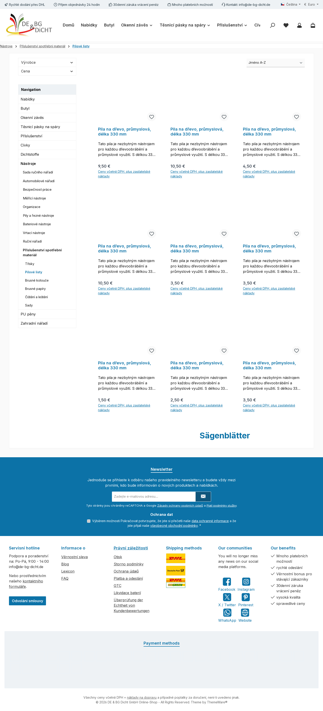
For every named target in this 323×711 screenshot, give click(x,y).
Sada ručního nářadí (38, 172)
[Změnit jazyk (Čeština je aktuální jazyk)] (291, 4)
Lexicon (67, 571)
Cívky (25, 145)
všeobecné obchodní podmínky (174, 525)
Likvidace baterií (127, 592)
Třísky (29, 264)
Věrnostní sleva (74, 556)
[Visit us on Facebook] (226, 584)
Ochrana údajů (126, 571)
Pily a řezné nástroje (38, 215)
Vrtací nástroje (34, 233)
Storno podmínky (129, 564)
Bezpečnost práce (37, 189)
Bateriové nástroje (37, 224)
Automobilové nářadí (39, 181)
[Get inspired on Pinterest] (245, 599)
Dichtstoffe (30, 154)
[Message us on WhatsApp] (227, 615)
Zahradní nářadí (34, 323)
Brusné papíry (35, 289)
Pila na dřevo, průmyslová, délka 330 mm (124, 131)
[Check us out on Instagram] (246, 584)
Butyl (25, 108)
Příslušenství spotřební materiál (42, 252)
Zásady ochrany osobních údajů (180, 505)
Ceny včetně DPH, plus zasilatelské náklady (124, 174)
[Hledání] (272, 25)
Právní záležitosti (131, 547)
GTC (117, 585)
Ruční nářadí (32, 241)
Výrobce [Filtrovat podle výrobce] (47, 62)
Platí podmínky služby (221, 505)
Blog (65, 564)
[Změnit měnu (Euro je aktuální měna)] (311, 4)
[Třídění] (276, 63)
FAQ (64, 578)
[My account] (299, 25)
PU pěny (28, 314)
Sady (29, 305)
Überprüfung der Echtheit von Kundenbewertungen (131, 605)
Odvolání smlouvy (27, 600)
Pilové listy (33, 272)
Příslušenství (31, 136)
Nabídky (28, 99)
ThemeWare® (217, 702)
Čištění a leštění (36, 297)
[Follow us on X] (227, 599)
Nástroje (28, 163)
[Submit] (203, 496)
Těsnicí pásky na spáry (40, 127)
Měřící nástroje (34, 198)
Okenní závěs (32, 117)
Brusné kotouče (37, 280)
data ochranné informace (210, 521)
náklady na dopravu (142, 697)
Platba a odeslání (128, 578)
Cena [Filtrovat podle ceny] (47, 71)
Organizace (31, 207)
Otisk (118, 556)
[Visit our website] (245, 615)
